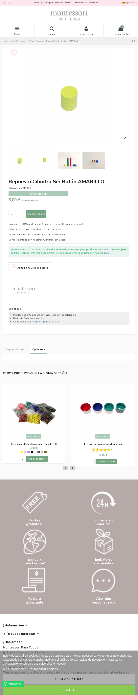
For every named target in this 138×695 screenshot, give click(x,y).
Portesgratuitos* (34, 522)
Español (128, 2)
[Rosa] (25, 452)
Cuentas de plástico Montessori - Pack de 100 (34, 444)
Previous (65, 468)
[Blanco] (35, 452)
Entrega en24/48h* (103, 522)
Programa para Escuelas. (46, 321)
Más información (14, 669)
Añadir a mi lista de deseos (30, 266)
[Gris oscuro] (38, 452)
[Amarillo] (22, 452)
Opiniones (38, 349)
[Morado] (28, 452)
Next (72, 468)
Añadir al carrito (36, 213)
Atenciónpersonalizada (103, 600)
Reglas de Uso (15, 349)
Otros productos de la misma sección (35, 373)
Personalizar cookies (43, 669)
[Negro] (32, 452)
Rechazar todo (69, 679)
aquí (106, 252)
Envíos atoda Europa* (34, 561)
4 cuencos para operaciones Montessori (103, 444)
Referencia (14, 188)
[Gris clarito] (42, 452)
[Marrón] (45, 452)
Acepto (69, 690)
